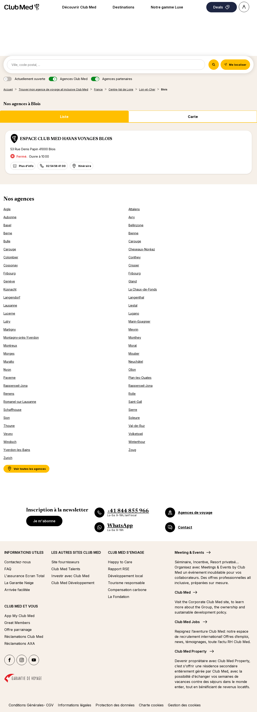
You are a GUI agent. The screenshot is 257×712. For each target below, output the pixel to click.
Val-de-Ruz (136, 426)
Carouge (134, 241)
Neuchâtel (135, 361)
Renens (8, 393)
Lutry (6, 321)
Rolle (132, 393)
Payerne (9, 377)
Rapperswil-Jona (15, 385)
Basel (7, 225)
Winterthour (136, 442)
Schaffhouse (12, 410)
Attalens (134, 209)
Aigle (7, 209)
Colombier (10, 257)
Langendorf (11, 297)
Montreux (10, 345)
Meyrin (133, 329)
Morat (132, 345)
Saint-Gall (135, 401)
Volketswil (135, 434)
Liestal (132, 305)
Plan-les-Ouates (139, 377)
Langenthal (136, 297)
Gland (132, 281)
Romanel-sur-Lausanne (19, 401)
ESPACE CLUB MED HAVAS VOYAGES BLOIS (66, 139)
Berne (7, 233)
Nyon (7, 369)
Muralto (8, 361)
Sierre (132, 410)
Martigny (9, 329)
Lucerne (9, 313)
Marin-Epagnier (139, 321)
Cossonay (10, 265)
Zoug (132, 450)
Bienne (133, 233)
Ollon (132, 369)
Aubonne (9, 217)
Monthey (134, 337)
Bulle (6, 241)
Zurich (7, 458)
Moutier (133, 353)
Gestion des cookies (184, 705)
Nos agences (18, 199)
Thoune (9, 426)
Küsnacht (9, 289)
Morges (9, 353)
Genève (9, 281)
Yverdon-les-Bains (16, 450)
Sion (6, 418)
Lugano (133, 313)
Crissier (133, 265)
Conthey (134, 257)
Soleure (134, 418)
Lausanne (10, 305)
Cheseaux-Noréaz (141, 249)
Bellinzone (135, 225)
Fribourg (9, 273)
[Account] (244, 7)
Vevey (8, 434)
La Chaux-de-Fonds (142, 289)
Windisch (9, 442)
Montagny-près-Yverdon (21, 337)
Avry (131, 217)
